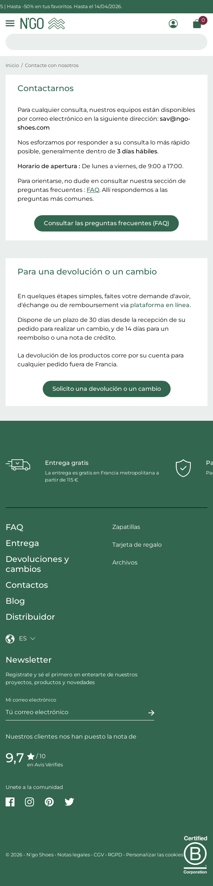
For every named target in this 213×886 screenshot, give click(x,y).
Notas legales (73, 854)
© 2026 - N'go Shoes (30, 854)
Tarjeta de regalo (137, 544)
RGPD (115, 854)
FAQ (93, 189)
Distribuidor (30, 617)
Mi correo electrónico (31, 700)
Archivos (125, 562)
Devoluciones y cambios (37, 564)
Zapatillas (126, 526)
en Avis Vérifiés (45, 764)
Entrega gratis (66, 462)
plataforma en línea (160, 305)
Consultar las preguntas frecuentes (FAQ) (106, 223)
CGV (99, 854)
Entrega (22, 543)
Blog (15, 601)
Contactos (27, 585)
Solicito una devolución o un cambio (106, 388)
